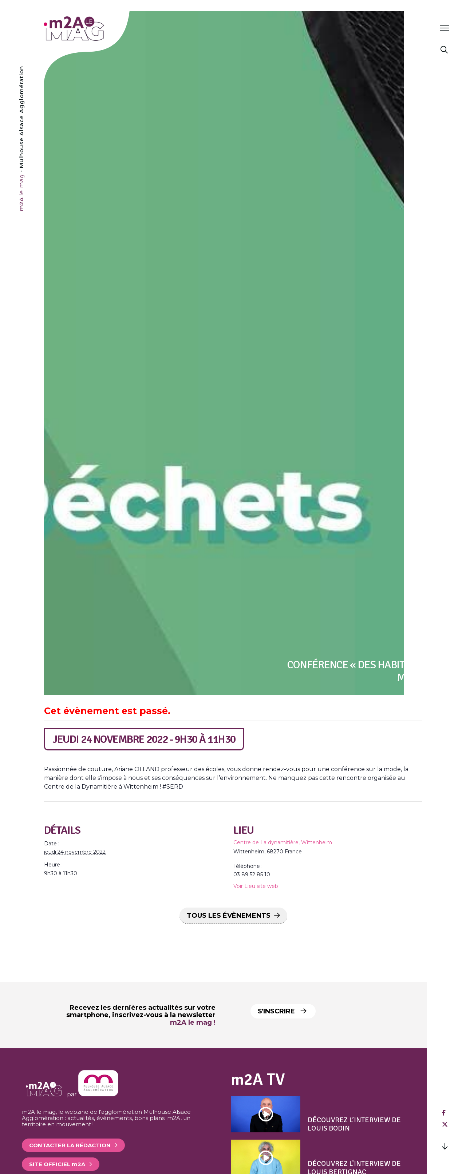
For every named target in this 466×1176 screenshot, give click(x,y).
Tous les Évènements (228, 916)
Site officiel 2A (57, 1164)
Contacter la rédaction (70, 1145)
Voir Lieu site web (255, 886)
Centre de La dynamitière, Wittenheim (282, 842)
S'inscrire (284, 1011)
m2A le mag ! (193, 1022)
